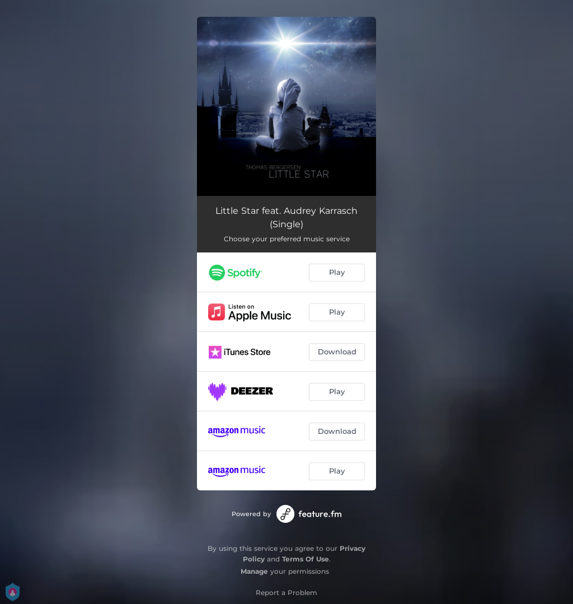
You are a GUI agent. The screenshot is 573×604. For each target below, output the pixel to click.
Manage (254, 571)
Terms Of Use (305, 559)
